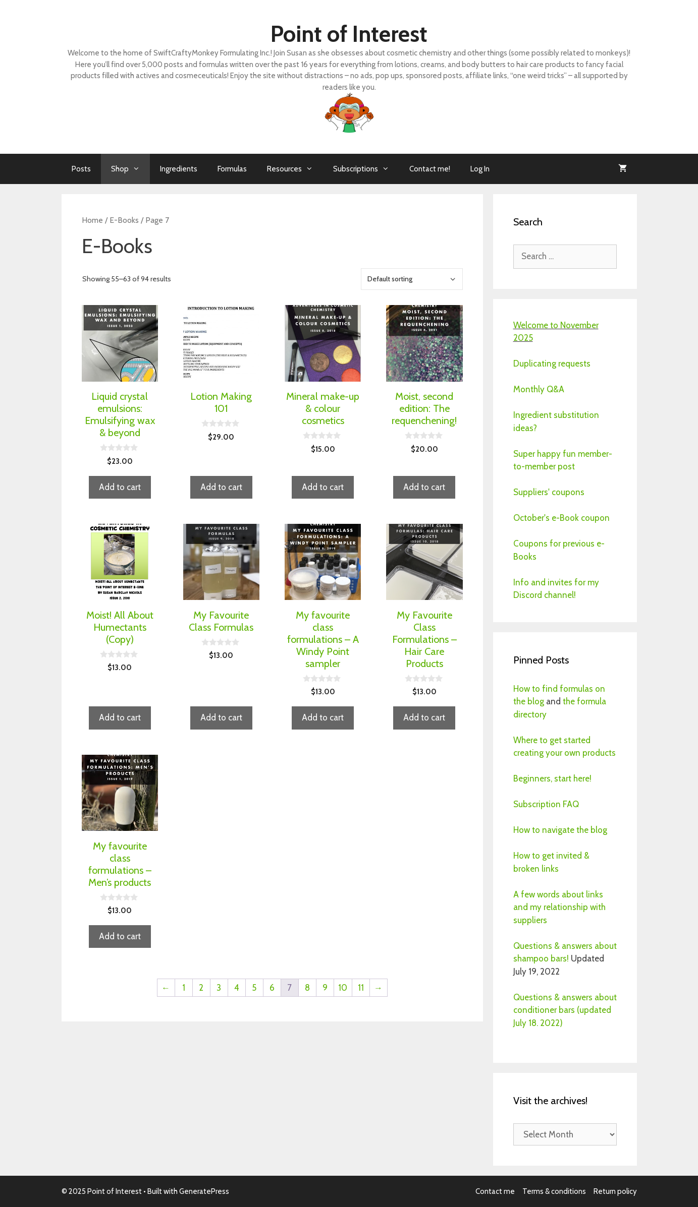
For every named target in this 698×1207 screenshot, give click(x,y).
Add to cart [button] (120, 487)
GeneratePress (204, 1191)
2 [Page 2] (201, 988)
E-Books (124, 220)
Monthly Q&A (538, 389)
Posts (81, 168)
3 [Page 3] (219, 988)
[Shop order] (412, 279)
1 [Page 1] (183, 988)
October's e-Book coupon (561, 518)
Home (92, 220)
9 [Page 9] (325, 988)
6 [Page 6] (272, 988)
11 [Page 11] (361, 988)
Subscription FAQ (546, 804)
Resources (295, 169)
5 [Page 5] (254, 988)
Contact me (495, 1191)
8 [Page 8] (307, 988)
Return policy (615, 1191)
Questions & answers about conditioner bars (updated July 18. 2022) (565, 1010)
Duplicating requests (551, 363)
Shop (130, 169)
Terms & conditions (554, 1191)
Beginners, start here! (552, 778)
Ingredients (178, 168)
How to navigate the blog (560, 830)
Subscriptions (366, 169)
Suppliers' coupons (548, 492)
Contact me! (429, 168)
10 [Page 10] (342, 988)
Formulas (232, 168)
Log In (480, 168)
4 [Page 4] (236, 988)
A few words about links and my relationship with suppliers (559, 907)
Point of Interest (349, 33)
